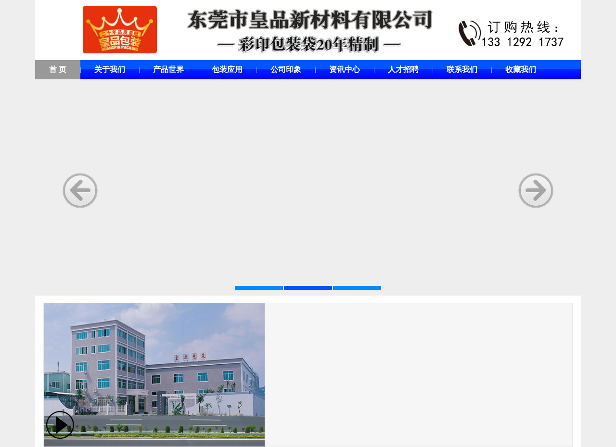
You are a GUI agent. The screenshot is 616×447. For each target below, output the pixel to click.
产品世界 (168, 69)
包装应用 (227, 69)
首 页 (57, 69)
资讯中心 (344, 69)
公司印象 (285, 69)
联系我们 (462, 69)
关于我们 (109, 69)
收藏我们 (520, 69)
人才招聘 (403, 69)
